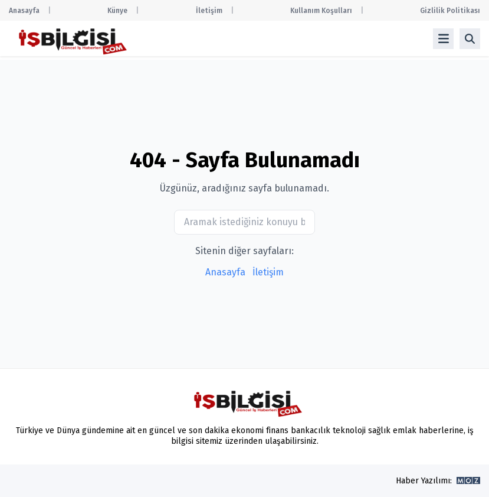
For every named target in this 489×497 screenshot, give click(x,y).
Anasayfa (24, 11)
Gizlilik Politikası (450, 11)
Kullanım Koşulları (321, 11)
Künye (117, 11)
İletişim (209, 11)
